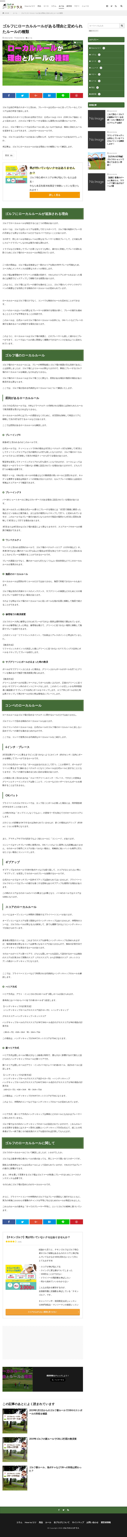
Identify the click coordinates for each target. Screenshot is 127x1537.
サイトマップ (78, 1522)
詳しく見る (54, 194)
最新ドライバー (93, 31)
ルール (61, 6)
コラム (53, 6)
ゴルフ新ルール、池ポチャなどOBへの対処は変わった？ (55, 1469)
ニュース (85, 6)
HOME (7, 13)
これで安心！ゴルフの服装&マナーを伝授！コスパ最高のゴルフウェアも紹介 (115, 118)
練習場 (69, 6)
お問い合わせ (92, 1522)
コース (46, 6)
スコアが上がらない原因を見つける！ (42, 1312)
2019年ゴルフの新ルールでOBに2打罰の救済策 (53, 1438)
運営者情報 (106, 1522)
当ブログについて (62, 1522)
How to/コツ (30, 6)
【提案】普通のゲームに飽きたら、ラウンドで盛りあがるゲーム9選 (115, 181)
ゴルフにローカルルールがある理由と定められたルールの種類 (42, 13)
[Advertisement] (23, 1341)
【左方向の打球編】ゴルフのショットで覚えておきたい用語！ (115, 160)
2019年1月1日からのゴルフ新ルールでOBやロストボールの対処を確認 (55, 1412)
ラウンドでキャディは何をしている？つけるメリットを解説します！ (115, 139)
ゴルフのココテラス (71, 1528)
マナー (76, 6)
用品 (39, 6)
